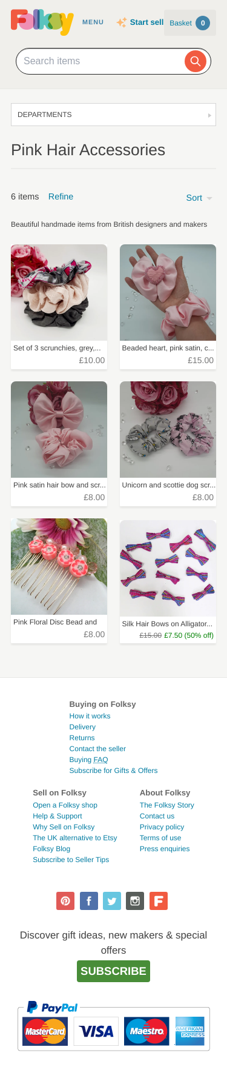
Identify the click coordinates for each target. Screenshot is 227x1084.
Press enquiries (165, 849)
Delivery (83, 727)
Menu (93, 22)
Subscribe (113, 971)
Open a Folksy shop (65, 805)
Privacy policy (162, 827)
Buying (89, 759)
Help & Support (57, 816)
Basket (189, 23)
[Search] (195, 61)
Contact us (157, 816)
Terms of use (161, 838)
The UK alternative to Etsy (75, 838)
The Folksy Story (167, 805)
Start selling (153, 22)
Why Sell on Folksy (63, 827)
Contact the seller (98, 748)
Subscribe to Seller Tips (71, 859)
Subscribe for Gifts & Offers (114, 770)
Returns (82, 738)
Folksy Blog (51, 849)
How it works (90, 716)
